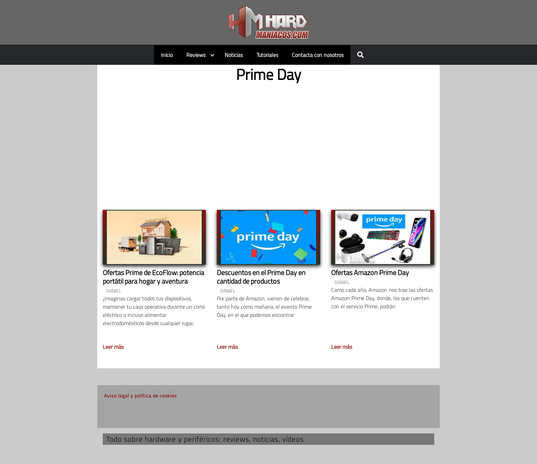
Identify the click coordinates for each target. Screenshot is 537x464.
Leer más (113, 347)
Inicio (167, 55)
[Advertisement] (268, 141)
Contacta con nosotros (318, 55)
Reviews (195, 55)
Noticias (234, 55)
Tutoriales (267, 55)
